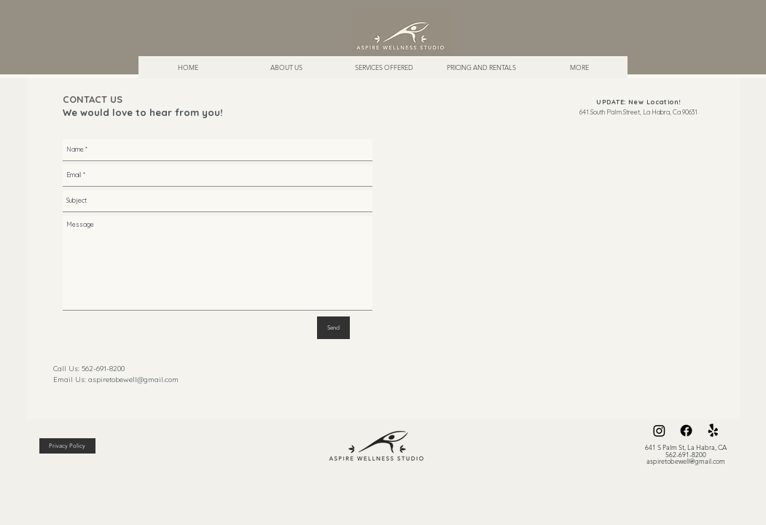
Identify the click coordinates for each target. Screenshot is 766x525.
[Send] (333, 327)
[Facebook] (686, 430)
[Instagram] (659, 430)
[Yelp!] (713, 430)
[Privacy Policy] (67, 446)
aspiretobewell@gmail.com (133, 379)
